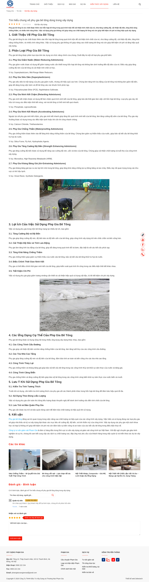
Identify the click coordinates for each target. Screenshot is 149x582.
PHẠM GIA (65, 552)
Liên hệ (116, 4)
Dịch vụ (61, 4)
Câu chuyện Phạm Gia (69, 560)
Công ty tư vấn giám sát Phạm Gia (23, 430)
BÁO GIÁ (72, 4)
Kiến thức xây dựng (99, 4)
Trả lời (14, 506)
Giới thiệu (48, 4)
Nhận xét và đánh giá (17, 513)
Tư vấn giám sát (88, 560)
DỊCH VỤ (85, 552)
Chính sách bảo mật (68, 569)
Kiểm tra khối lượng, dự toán (90, 568)
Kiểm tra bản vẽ (88, 572)
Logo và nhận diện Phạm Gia (70, 564)
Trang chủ (34, 4)
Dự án (83, 4)
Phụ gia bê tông (15, 419)
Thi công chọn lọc (88, 563)
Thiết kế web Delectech (134, 579)
